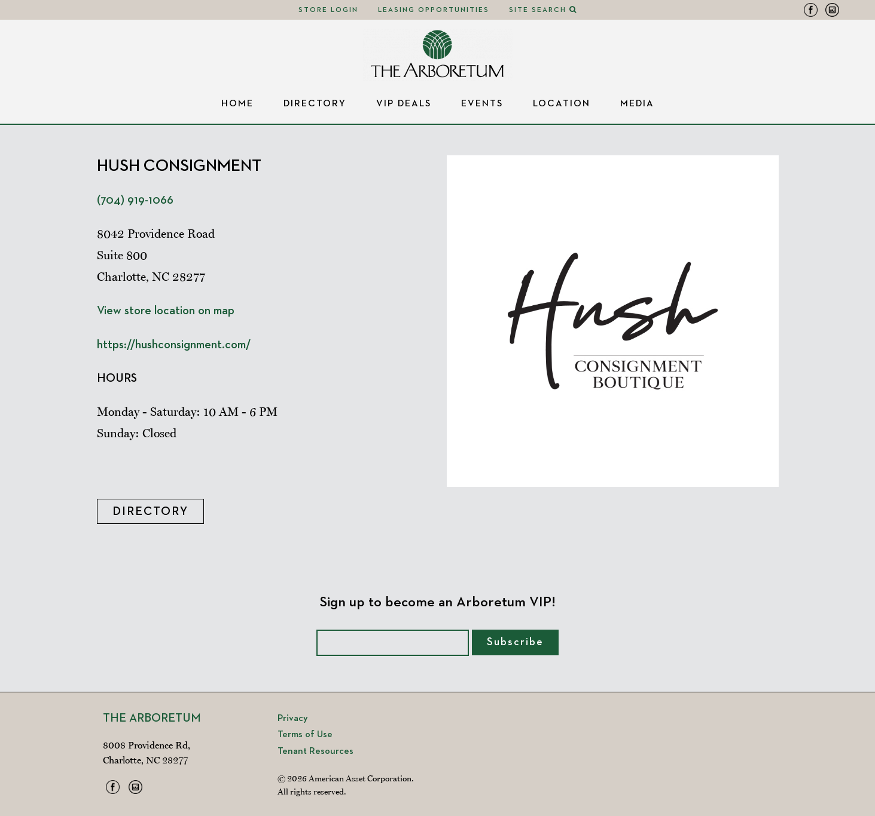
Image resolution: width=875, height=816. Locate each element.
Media (637, 104)
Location (561, 104)
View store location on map (165, 311)
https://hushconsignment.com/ (174, 345)
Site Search (543, 10)
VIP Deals (403, 104)
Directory (314, 104)
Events (482, 104)
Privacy (293, 718)
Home (237, 104)
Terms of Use (305, 735)
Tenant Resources (315, 751)
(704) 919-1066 (135, 200)
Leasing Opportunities (433, 10)
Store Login (328, 10)
